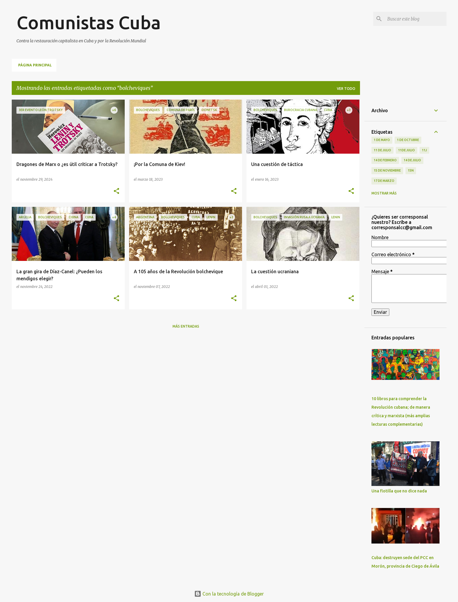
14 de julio (412, 160)
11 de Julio (382, 150)
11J (424, 150)
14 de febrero (385, 160)
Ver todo (346, 88)
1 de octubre (408, 140)
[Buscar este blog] (416, 19)
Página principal (35, 65)
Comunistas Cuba (88, 22)
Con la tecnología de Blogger (229, 593)
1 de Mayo (382, 140)
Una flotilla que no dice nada (399, 491)
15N (411, 170)
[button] (116, 191)
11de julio (406, 150)
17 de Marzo (384, 180)
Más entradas (186, 326)
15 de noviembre (387, 170)
